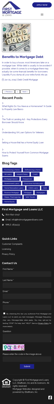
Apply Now (42, 5)
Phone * (6, 302)
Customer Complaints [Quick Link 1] (12, 244)
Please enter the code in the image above (22, 354)
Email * (6, 291)
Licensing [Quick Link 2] (6, 249)
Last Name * (8, 280)
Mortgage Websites (22, 389)
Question (7, 331)
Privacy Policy (43, 323)
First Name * (8, 269)
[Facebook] (50, 398)
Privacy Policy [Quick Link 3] (8, 254)
